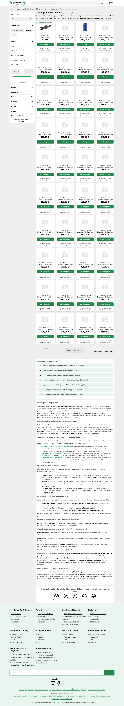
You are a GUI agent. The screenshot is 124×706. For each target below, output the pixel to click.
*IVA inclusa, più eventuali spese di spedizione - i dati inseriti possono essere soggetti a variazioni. (62, 702)
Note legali (23, 690)
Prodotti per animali (97, 630)
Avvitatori (15, 619)
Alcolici (40, 637)
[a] (28, 71)
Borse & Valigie (69, 642)
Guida (84, 690)
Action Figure (16, 637)
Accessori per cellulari (98, 614)
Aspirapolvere (95, 622)
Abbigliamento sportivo (46, 658)
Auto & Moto (41, 610)
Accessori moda (70, 637)
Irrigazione (53, 9)
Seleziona (22, 82)
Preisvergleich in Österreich (76, 696)
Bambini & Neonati (71, 610)
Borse (66, 640)
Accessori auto (43, 616)
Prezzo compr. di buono (45, 22)
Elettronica (93, 610)
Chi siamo (77, 690)
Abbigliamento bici (45, 652)
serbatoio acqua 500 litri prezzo (22, 120)
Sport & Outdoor (43, 648)
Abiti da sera (68, 634)
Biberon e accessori (71, 624)
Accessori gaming (18, 634)
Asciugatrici (94, 619)
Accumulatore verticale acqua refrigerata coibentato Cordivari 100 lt (85, 36)
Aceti (39, 634)
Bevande (41, 640)
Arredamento (16, 614)
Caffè (39, 642)
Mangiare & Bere (43, 630)
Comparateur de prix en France (25, 696)
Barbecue (15, 622)
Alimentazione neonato (20, 654)
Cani (91, 640)
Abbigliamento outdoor (46, 655)
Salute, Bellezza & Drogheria (18, 649)
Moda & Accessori (70, 630)
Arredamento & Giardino (24, 9)
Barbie (13, 640)
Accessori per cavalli (97, 634)
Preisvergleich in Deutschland (99, 696)
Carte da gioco (16, 642)
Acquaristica (94, 637)
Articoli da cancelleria (19, 616)
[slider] (12, 76)
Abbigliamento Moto (45, 614)
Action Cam (94, 616)
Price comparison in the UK (62, 699)
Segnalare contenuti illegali (103, 351)
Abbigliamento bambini (73, 614)
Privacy (31, 690)
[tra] (14, 71)
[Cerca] (32, 3)
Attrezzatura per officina (47, 619)
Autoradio (41, 622)
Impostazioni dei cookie (96, 690)
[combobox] (67, 3)
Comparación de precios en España (51, 696)
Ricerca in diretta (41, 690)
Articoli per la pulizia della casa (22, 665)
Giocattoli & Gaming (19, 630)
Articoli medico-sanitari (20, 662)
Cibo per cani (95, 642)
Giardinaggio (41, 9)
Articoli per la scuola (71, 622)
